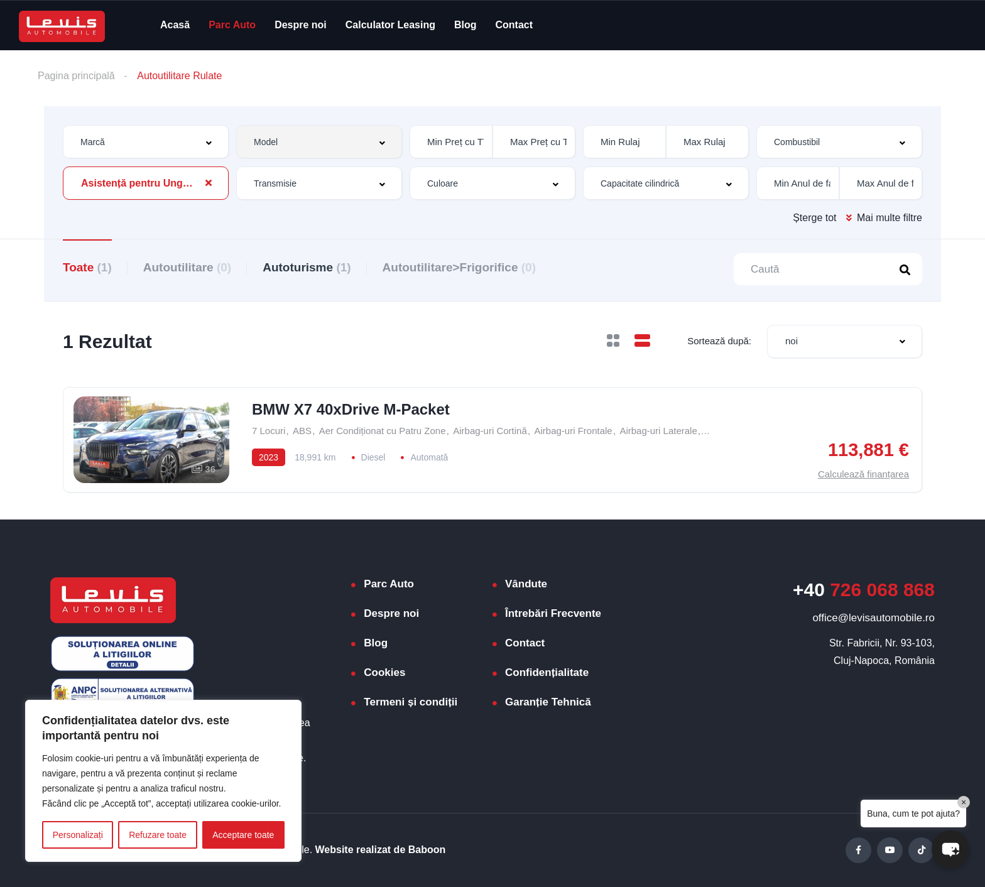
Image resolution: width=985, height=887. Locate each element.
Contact (514, 24)
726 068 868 (864, 589)
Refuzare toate (158, 835)
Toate (87, 267)
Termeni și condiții (410, 702)
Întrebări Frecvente (553, 613)
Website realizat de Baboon (380, 849)
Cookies (384, 672)
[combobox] (146, 141)
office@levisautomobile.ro (873, 618)
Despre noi (301, 24)
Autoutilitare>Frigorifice (459, 267)
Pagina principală (76, 75)
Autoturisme (307, 267)
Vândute (526, 584)
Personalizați (78, 835)
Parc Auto (232, 24)
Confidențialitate (547, 672)
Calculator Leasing (390, 24)
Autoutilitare (187, 267)
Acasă (175, 24)
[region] (163, 781)
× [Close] (963, 802)
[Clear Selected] (208, 183)
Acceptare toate (243, 835)
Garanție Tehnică (548, 702)
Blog (465, 24)
